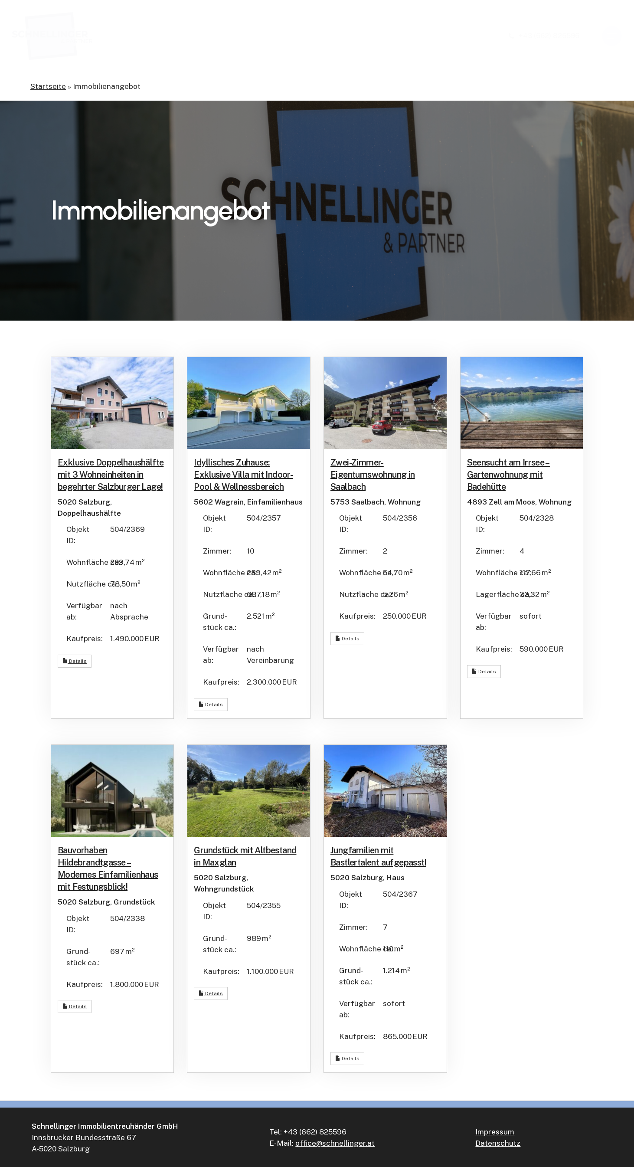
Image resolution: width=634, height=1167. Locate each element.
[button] (612, 36)
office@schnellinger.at (335, 1143)
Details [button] (74, 661)
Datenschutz (497, 1143)
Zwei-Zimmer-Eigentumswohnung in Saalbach (372, 474)
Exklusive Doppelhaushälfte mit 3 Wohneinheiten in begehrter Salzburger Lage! (110, 474)
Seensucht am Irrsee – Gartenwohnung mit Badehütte (508, 474)
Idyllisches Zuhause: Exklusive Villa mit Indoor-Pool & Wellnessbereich (243, 474)
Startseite (48, 86)
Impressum (494, 1132)
